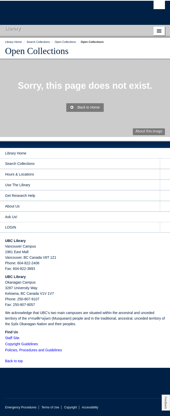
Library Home (15, 153)
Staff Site (12, 338)
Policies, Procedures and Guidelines (33, 350)
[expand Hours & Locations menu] (165, 174)
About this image (148, 131)
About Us (12, 206)
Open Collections (37, 51)
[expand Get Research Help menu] (165, 195)
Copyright (70, 407)
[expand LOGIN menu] (165, 227)
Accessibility (90, 407)
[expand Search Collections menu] (165, 164)
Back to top (16, 361)
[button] (26, 361)
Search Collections (20, 164)
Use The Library (17, 185)
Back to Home (85, 107)
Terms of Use (50, 407)
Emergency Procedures (20, 407)
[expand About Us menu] (165, 206)
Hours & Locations (19, 174)
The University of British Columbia (61, 10)
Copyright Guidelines (21, 344)
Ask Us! (11, 217)
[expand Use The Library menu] (165, 185)
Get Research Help (20, 196)
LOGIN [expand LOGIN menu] (10, 227)
